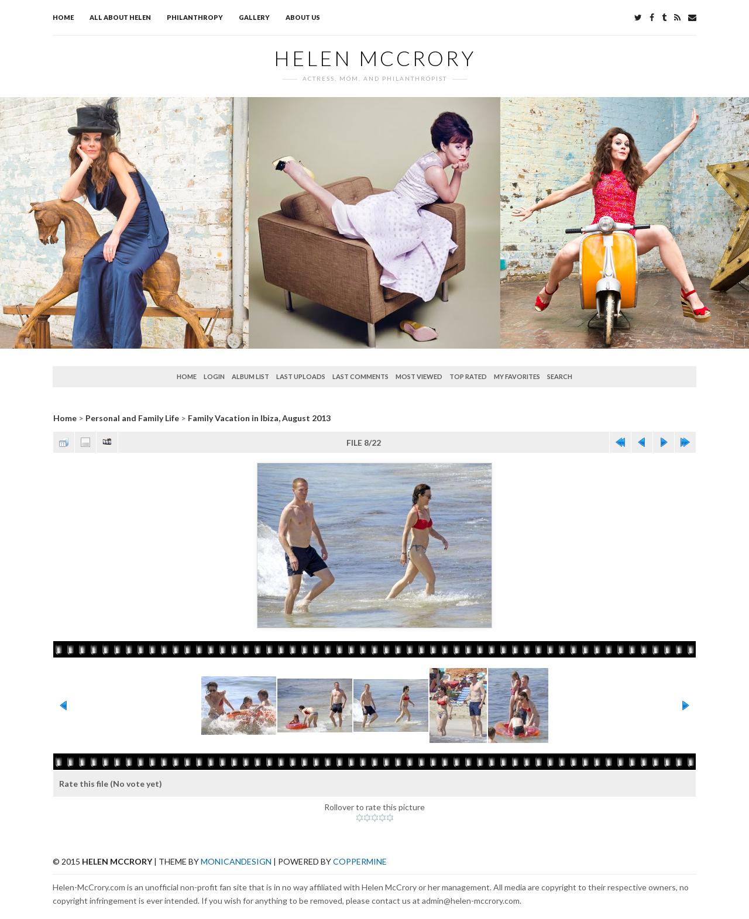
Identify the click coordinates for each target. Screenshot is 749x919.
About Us (303, 17)
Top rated (468, 376)
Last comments (360, 376)
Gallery (254, 17)
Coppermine (360, 861)
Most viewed (419, 376)
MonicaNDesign (236, 861)
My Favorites (517, 376)
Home (63, 17)
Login (214, 376)
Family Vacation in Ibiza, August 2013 (259, 418)
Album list (250, 376)
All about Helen (120, 17)
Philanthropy (195, 17)
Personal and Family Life (132, 418)
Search (559, 376)
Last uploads (300, 376)
